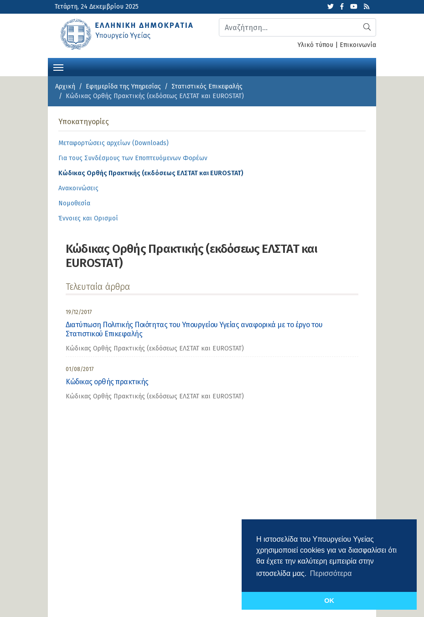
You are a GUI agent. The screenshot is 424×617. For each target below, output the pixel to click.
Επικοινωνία (358, 45)
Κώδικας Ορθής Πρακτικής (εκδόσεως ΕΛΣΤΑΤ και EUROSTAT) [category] (155, 348)
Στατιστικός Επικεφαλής (207, 86)
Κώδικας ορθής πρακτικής (107, 381)
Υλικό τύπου (315, 45)
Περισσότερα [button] (331, 573)
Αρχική (65, 86)
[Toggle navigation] (58, 66)
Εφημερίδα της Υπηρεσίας (123, 86)
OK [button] (329, 600)
